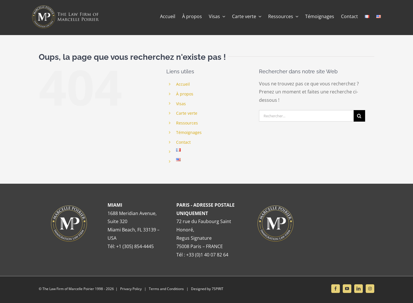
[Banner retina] (67, 8)
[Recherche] (359, 116)
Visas (181, 103)
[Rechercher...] (306, 116)
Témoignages (189, 132)
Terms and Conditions (166, 288)
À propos (184, 94)
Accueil (183, 84)
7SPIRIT (217, 288)
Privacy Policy (131, 288)
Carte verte (186, 113)
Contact (183, 142)
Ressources (187, 123)
